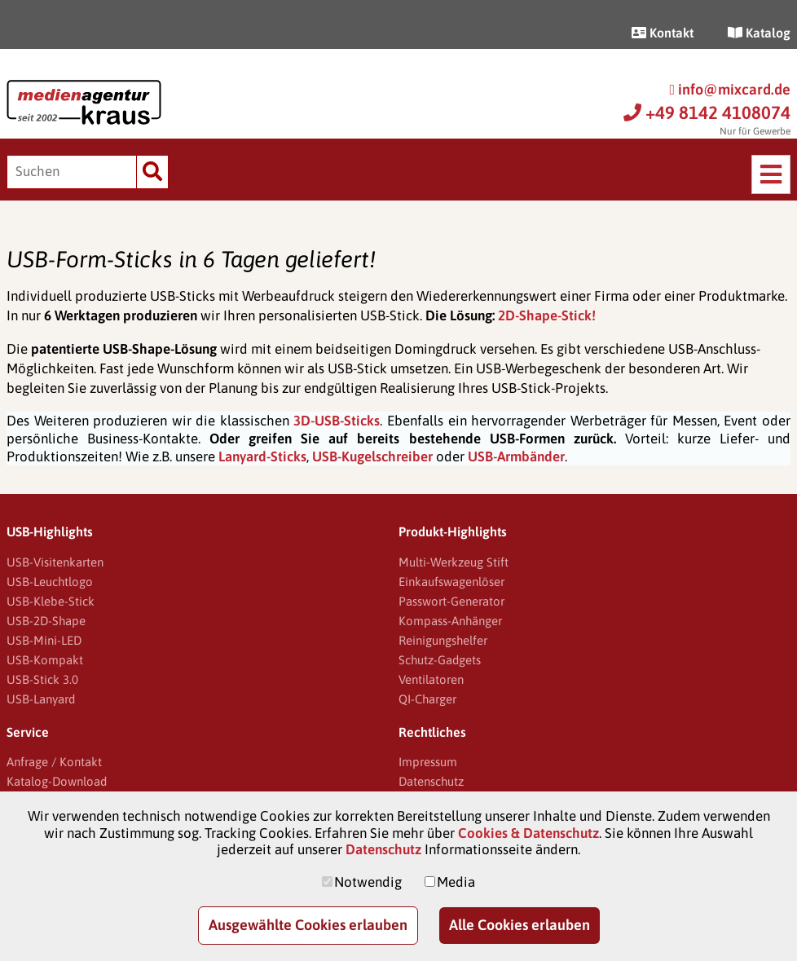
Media (456, 882)
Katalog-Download (57, 781)
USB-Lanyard (41, 699)
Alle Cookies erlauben (519, 924)
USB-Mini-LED (44, 640)
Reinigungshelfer (442, 640)
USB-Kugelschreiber (372, 456)
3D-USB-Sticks (336, 420)
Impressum (427, 762)
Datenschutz (431, 781)
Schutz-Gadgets (439, 660)
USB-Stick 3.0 (42, 679)
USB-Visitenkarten (55, 562)
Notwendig (368, 882)
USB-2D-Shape (46, 621)
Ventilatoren (431, 679)
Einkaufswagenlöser (451, 582)
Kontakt (663, 32)
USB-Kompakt (45, 660)
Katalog (759, 32)
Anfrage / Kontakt (54, 762)
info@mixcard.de (729, 89)
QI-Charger (427, 699)
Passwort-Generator (451, 601)
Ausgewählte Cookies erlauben (308, 924)
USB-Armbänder (516, 456)
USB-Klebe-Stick (51, 601)
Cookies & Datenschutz (528, 833)
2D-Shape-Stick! (547, 315)
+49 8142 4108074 (706, 112)
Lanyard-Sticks (262, 456)
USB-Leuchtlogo (50, 582)
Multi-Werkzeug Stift (453, 562)
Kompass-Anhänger (450, 621)
